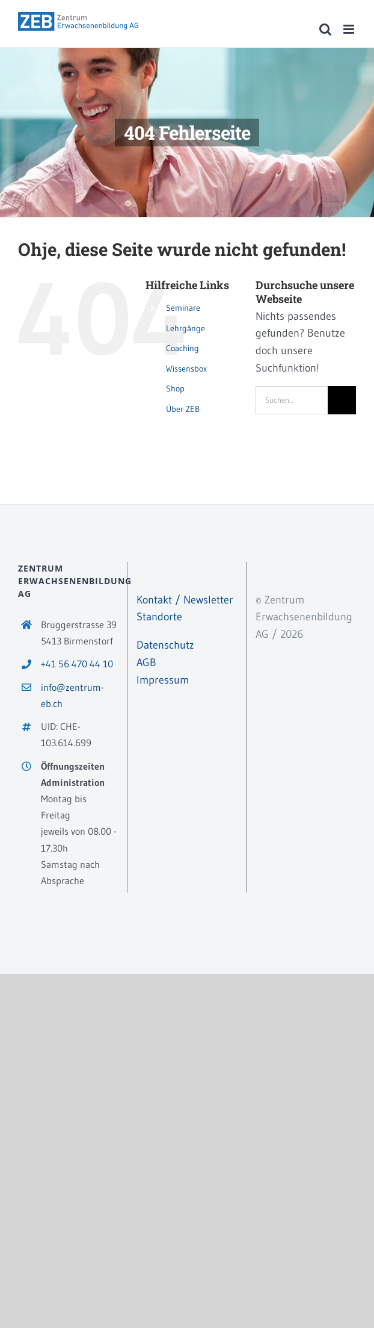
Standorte (159, 616)
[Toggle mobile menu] (349, 29)
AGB (146, 662)
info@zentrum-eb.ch (72, 695)
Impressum (162, 680)
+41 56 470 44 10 (77, 664)
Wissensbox (186, 368)
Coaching (182, 348)
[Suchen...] (292, 400)
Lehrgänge (185, 328)
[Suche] (342, 400)
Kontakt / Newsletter (184, 599)
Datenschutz (165, 645)
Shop (175, 388)
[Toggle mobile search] (325, 29)
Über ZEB (183, 409)
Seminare (183, 307)
